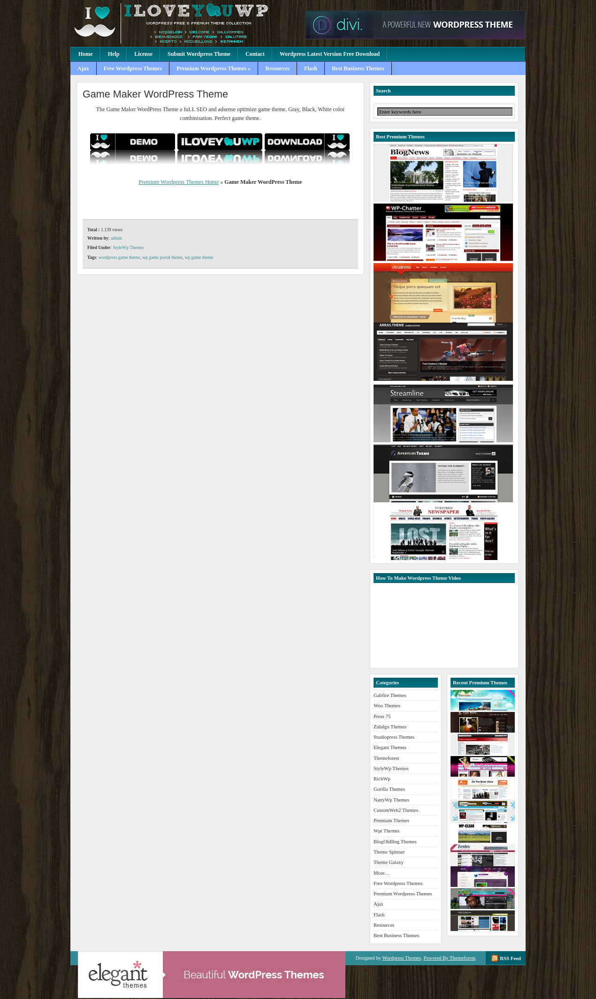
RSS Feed (510, 958)
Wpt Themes (386, 830)
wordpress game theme (119, 257)
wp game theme (199, 257)
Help (114, 54)
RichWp (382, 778)
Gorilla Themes (389, 789)
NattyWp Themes (391, 799)
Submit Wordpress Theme (199, 54)
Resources (277, 68)
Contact (255, 54)
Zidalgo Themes (390, 726)
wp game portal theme (162, 257)
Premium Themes (391, 820)
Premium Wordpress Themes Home (178, 182)
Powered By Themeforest (449, 958)
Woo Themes (387, 705)
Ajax (83, 68)
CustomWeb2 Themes (396, 810)
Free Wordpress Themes (133, 68)
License (143, 54)
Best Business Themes (358, 68)
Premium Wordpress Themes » (213, 68)
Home (85, 54)
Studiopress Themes (394, 737)
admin (116, 238)
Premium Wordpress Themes (185, 23)
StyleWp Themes (128, 247)
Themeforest (386, 758)
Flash (310, 68)
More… (382, 873)
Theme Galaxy (389, 862)
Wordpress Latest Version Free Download (330, 54)
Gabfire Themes (390, 695)
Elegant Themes (390, 747)
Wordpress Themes (401, 958)
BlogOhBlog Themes (395, 841)
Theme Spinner (389, 852)
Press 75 (382, 716)
